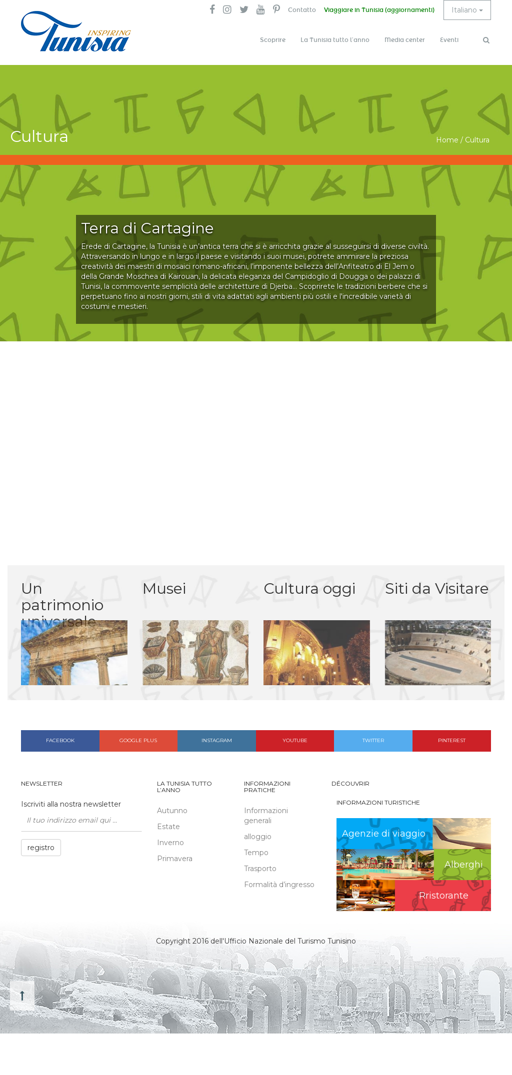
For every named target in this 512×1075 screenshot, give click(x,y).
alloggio (258, 836)
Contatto (302, 9)
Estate (168, 826)
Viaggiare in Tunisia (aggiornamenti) (379, 9)
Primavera (174, 858)
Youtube (295, 740)
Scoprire (273, 39)
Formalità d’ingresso (279, 884)
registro (41, 847)
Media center (404, 39)
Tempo (256, 852)
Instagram (217, 740)
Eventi (449, 39)
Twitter (373, 740)
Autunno (172, 810)
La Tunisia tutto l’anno (335, 39)
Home (447, 139)
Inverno (170, 842)
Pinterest (452, 740)
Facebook (60, 740)
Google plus (138, 740)
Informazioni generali (266, 815)
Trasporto (260, 868)
